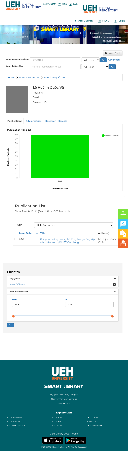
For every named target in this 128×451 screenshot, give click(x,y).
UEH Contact (93, 417)
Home (11, 77)
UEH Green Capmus (15, 425)
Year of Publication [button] (19, 291)
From (14, 300)
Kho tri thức (92, 421)
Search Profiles (14, 66)
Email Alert (112, 53)
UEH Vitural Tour (14, 421)
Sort (20, 224)
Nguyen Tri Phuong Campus (64, 394)
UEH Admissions (14, 417)
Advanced (113, 59)
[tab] (62, 278)
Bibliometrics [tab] (33, 121)
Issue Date (25, 233)
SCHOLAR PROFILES (29, 77)
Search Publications (17, 59)
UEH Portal (56, 421)
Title (42, 233)
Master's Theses (17, 284)
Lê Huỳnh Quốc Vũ (54, 77)
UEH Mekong (64, 403)
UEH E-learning (94, 425)
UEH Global (56, 425)
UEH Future (56, 417)
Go (10, 325)
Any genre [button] (15, 278)
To (66, 300)
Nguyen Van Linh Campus (64, 399)
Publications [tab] (14, 121)
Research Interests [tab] (56, 121)
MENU (62, 4)
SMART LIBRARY (49, 4)
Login (73, 4)
